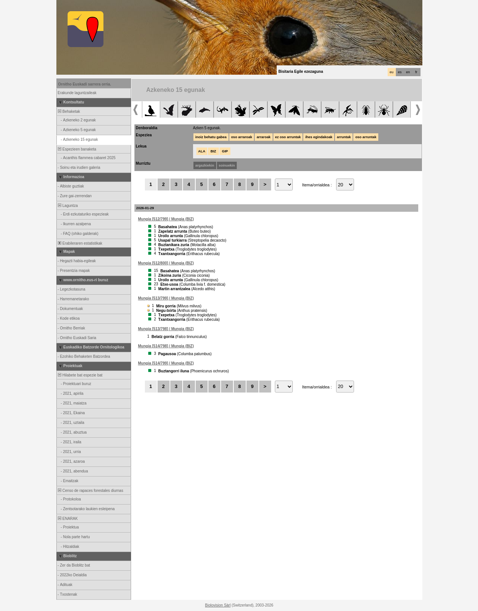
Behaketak (68, 111)
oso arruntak (365, 137)
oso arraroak (241, 137)
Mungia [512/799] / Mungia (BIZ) (166, 219)
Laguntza (67, 206)
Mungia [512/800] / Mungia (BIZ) (166, 263)
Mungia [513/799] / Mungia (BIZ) (166, 298)
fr (416, 72)
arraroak (263, 137)
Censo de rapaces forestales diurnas (90, 491)
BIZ (213, 151)
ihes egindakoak (318, 137)
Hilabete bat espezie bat (80, 375)
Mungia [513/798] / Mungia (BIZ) (166, 329)
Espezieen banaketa (76, 149)
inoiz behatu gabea (211, 137)
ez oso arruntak (288, 137)
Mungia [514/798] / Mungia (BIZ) (166, 346)
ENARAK (67, 519)
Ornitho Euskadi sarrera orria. (84, 84)
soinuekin (227, 165)
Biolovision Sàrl (217, 605)
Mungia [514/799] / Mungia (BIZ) (166, 363)
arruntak (344, 137)
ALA (201, 151)
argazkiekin (204, 165)
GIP (225, 151)
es (400, 72)
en (408, 72)
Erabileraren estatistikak (79, 243)
